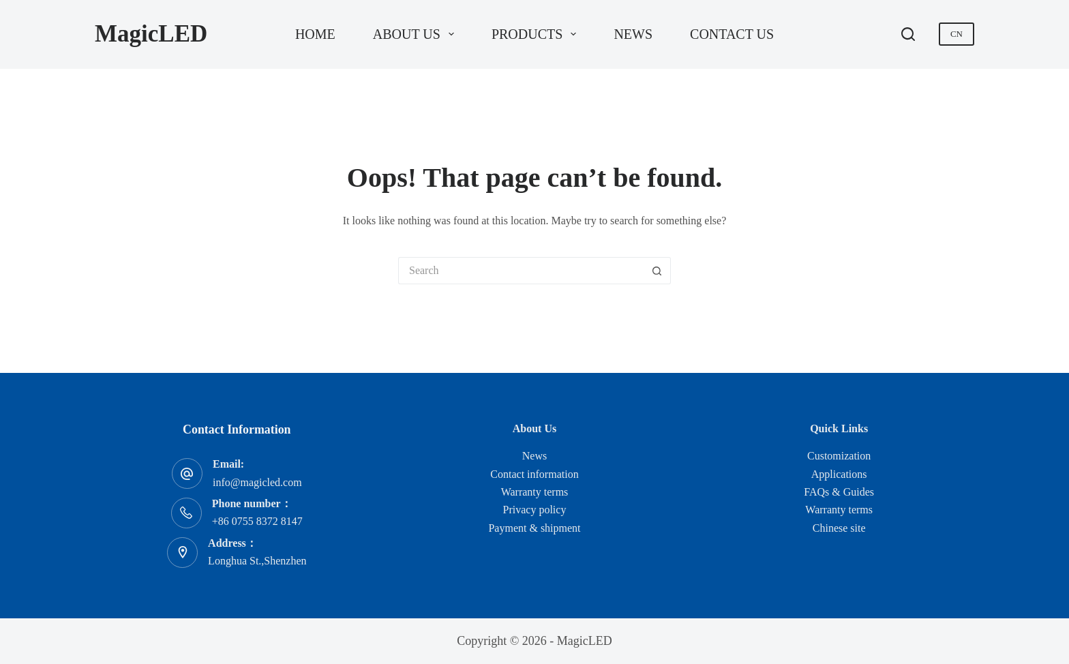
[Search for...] (521, 270)
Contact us (732, 34)
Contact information (534, 474)
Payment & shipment (534, 528)
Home (315, 34)
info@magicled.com (257, 482)
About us (416, 34)
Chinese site (839, 528)
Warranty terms (535, 492)
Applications (839, 474)
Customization (839, 456)
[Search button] (657, 270)
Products (537, 34)
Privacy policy (535, 509)
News (633, 34)
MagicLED (151, 33)
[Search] (908, 34)
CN (956, 34)
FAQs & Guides (839, 492)
